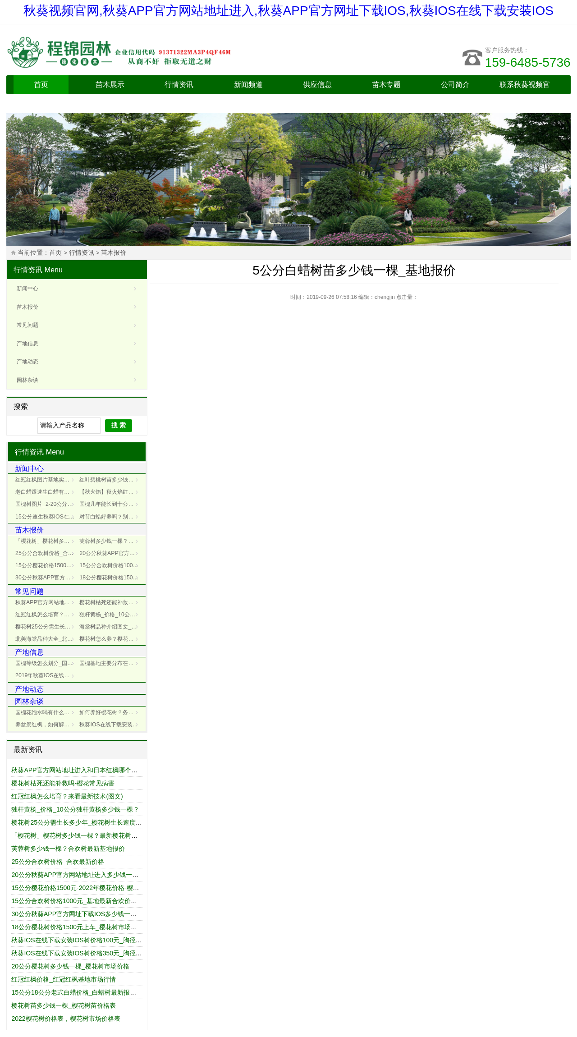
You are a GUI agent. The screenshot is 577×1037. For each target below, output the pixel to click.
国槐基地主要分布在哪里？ (110, 663)
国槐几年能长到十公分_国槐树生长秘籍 (110, 504)
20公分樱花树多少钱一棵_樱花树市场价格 (70, 966)
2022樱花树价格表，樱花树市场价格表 (65, 1018)
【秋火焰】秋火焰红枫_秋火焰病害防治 (110, 492)
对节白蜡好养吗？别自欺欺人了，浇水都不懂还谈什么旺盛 (110, 517)
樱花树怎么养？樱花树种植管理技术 (110, 639)
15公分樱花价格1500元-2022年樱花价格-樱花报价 (46, 565)
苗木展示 (110, 84)
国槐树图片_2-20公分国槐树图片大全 (46, 504)
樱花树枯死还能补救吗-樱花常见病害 (110, 602)
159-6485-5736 (528, 62)
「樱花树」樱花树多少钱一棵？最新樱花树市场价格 (83, 835)
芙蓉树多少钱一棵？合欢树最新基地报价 (110, 541)
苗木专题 (386, 84)
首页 (41, 84)
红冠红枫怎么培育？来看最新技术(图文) (46, 614)
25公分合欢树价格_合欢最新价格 (46, 553)
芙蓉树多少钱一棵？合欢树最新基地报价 (68, 848)
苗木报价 (113, 252)
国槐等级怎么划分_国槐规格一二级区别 (46, 663)
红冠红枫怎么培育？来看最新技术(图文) (67, 796)
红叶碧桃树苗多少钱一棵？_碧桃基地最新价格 (110, 480)
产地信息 (27, 343)
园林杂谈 (27, 380)
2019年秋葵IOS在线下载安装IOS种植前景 (46, 675)
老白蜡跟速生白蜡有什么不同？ (46, 492)
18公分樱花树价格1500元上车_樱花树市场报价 (110, 577)
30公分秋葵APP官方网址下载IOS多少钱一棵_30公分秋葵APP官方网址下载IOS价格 (46, 577)
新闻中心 (27, 288)
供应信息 (317, 84)
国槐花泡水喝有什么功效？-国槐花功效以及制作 (46, 712)
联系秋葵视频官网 (524, 94)
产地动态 (27, 361)
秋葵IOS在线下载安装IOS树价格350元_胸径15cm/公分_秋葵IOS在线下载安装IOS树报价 (135, 953)
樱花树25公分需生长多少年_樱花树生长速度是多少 (46, 627)
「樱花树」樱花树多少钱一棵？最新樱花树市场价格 (46, 541)
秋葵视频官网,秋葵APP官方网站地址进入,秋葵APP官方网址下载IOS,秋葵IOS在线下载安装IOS (288, 11)
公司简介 (455, 84)
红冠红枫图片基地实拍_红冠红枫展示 (46, 480)
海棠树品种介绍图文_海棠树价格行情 (110, 627)
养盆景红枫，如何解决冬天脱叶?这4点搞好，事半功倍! (46, 724)
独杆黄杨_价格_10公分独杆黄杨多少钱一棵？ (110, 614)
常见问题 (27, 325)
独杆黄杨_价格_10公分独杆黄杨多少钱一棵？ (75, 809)
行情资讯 (179, 84)
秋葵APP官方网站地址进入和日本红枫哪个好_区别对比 (46, 602)
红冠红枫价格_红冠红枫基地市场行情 (63, 979)
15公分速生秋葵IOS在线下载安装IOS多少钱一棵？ (46, 517)
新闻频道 (248, 84)
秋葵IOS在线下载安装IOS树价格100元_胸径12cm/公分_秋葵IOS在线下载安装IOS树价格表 (138, 940)
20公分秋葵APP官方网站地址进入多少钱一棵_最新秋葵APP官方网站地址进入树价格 (110, 553)
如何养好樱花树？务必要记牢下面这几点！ (110, 712)
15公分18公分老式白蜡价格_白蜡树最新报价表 (76, 992)
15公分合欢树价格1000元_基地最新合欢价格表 (110, 565)
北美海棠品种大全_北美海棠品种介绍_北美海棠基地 (46, 639)
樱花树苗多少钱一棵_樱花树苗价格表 (63, 1005)
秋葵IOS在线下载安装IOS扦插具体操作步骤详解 (110, 724)
